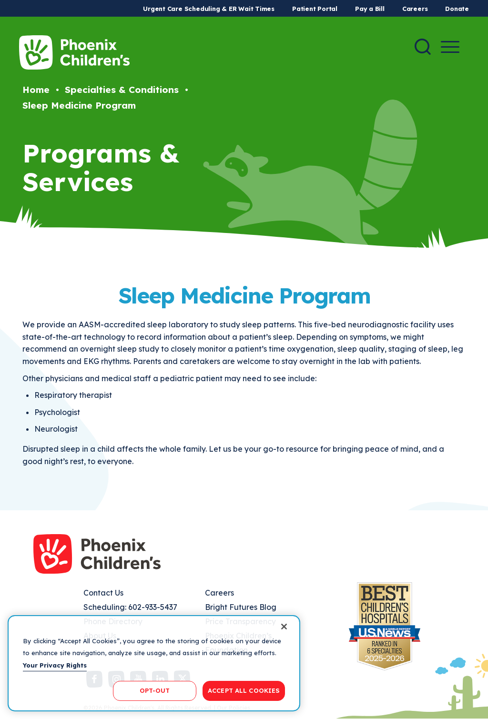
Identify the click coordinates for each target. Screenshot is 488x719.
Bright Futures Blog (240, 607)
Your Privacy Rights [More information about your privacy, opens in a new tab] (55, 665)
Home (36, 89)
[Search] (423, 46)
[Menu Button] (450, 47)
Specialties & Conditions (122, 89)
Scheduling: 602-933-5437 (130, 607)
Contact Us (103, 592)
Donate (457, 8)
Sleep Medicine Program (79, 105)
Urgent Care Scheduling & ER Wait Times (208, 8)
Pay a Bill (370, 8)
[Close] (284, 626)
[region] (154, 663)
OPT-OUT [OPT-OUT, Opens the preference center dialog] (155, 690)
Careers (414, 8)
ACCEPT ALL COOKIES (244, 690)
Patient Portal (314, 8)
